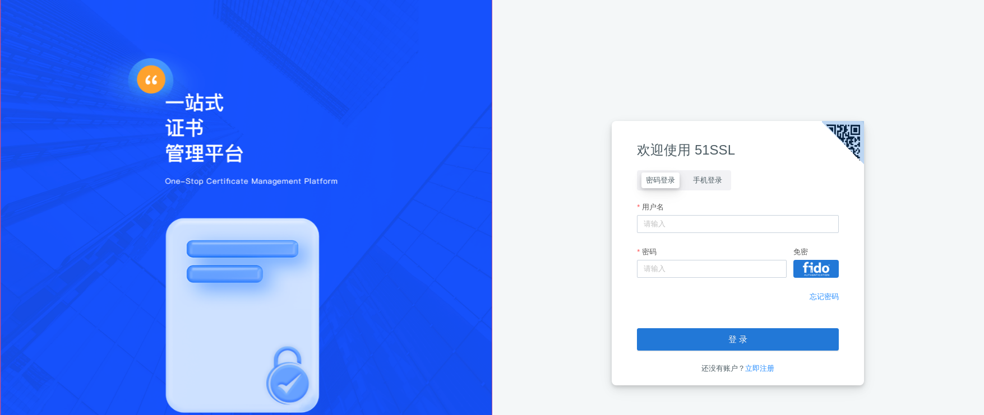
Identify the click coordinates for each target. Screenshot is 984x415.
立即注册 (759, 368)
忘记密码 (824, 296)
